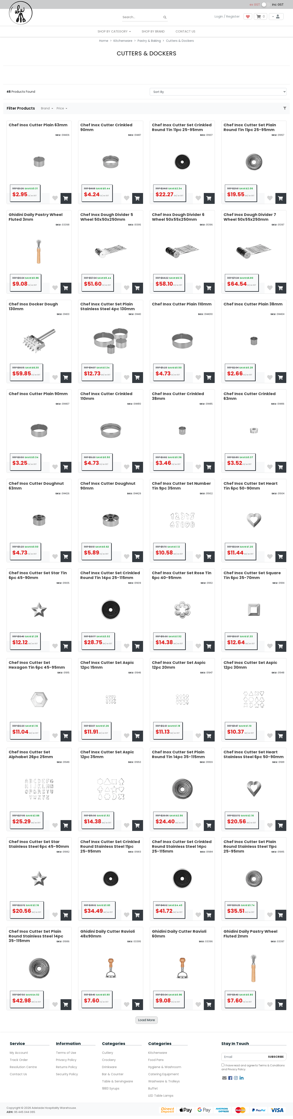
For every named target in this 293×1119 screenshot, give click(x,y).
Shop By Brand (153, 31)
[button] (248, 16)
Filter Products (21, 108)
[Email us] (224, 1078)
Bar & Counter (112, 1074)
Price (61, 108)
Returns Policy (66, 1067)
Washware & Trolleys (164, 1081)
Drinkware (109, 1067)
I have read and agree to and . (253, 1067)
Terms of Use (66, 1053)
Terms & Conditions (271, 1065)
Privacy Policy (66, 1060)
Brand (46, 108)
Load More (146, 1020)
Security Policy (67, 1074)
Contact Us (185, 31)
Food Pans (156, 1060)
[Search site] (165, 17)
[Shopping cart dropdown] (260, 16)
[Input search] (145, 17)
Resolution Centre (23, 1067)
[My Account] (276, 16)
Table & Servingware (117, 1081)
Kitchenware (157, 1053)
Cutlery (107, 1053)
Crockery (109, 1060)
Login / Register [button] (227, 16)
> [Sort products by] (218, 92)
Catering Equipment (163, 1074)
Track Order (19, 1060)
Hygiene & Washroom (164, 1067)
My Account (19, 1053)
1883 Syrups (110, 1088)
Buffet (153, 1088)
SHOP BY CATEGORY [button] (113, 31)
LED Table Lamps (160, 1095)
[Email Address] (244, 1057)
